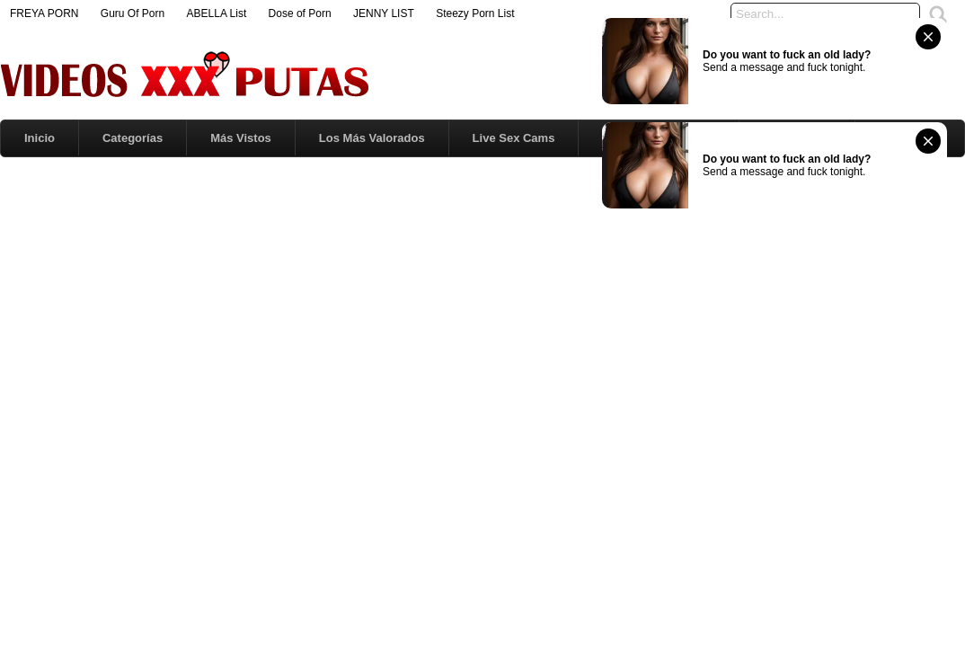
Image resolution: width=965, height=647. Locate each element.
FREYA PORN (44, 13)
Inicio (39, 138)
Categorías (132, 138)
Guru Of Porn (132, 13)
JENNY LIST (383, 13)
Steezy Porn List (475, 13)
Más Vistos (240, 138)
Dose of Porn (300, 13)
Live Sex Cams (514, 138)
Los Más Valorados (372, 138)
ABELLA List (217, 13)
